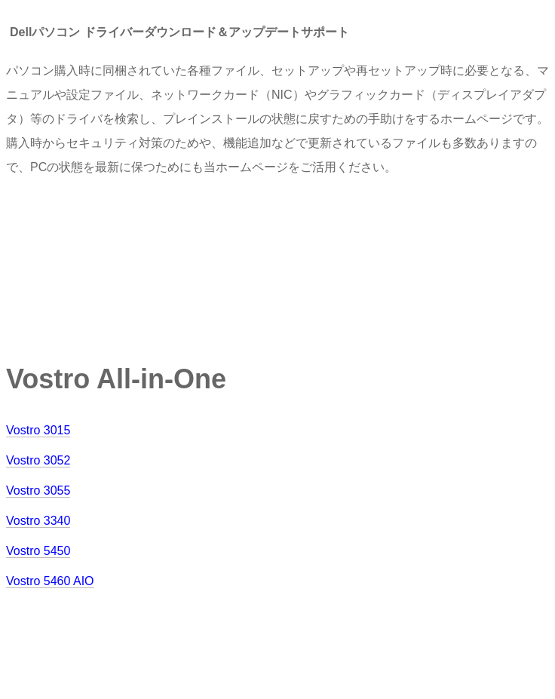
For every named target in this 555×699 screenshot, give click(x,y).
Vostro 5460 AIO (50, 581)
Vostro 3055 (38, 490)
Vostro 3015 (38, 430)
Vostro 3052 (38, 460)
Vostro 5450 (38, 550)
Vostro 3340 (38, 520)
